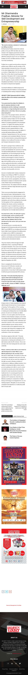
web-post (5, 24)
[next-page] (5, 443)
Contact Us (14, 670)
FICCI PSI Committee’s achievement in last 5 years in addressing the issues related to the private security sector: (7, 408)
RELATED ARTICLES (7, 416)
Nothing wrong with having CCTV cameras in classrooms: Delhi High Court (20, 407)
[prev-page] (2, 443)
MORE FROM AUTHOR (19, 416)
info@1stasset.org (16, 653)
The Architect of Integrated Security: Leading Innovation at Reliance (18, 421)
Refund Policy (22, 669)
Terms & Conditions (13, 669)
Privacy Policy (5, 669)
